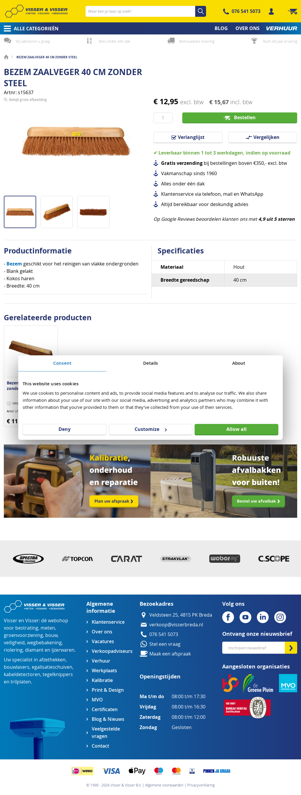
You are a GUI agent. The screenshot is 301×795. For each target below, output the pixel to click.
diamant (34, 650)
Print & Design (108, 690)
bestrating (26, 628)
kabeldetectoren (22, 674)
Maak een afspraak (170, 654)
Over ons (102, 632)
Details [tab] (150, 363)
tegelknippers (58, 674)
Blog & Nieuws (108, 719)
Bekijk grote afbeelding (28, 191)
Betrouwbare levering (196, 41)
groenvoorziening (23, 635)
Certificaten (105, 709)
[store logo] (36, 11)
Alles (166, 184)
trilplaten (21, 682)
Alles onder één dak (114, 41)
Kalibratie (102, 680)
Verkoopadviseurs (112, 651)
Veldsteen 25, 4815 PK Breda (180, 615)
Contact (100, 746)
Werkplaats (104, 671)
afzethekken (52, 660)
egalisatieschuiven (52, 667)
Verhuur (101, 661)
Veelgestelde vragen (106, 732)
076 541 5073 (246, 11)
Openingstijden (160, 676)
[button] (59, 209)
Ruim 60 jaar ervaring (280, 41)
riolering (13, 650)
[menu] (150, 28)
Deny (64, 429)
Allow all (236, 429)
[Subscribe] (291, 648)
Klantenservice (108, 622)
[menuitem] (29, 28)
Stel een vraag (164, 644)
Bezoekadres (156, 604)
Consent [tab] (62, 363)
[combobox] (146, 11)
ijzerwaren (62, 650)
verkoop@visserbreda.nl (176, 625)
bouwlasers (16, 667)
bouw (51, 635)
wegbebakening (44, 643)
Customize (151, 429)
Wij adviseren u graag (33, 41)
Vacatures (103, 641)
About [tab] (238, 363)
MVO (97, 700)
